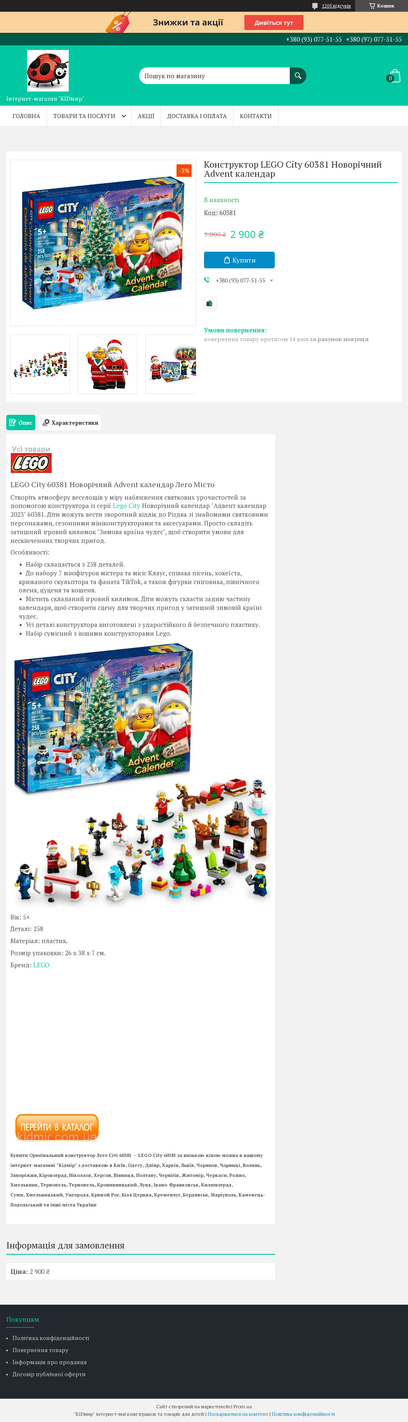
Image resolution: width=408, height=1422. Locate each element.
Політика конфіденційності (50, 1338)
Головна (26, 116)
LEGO (41, 965)
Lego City (126, 505)
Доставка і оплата (197, 116)
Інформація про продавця (49, 1362)
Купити (244, 260)
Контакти (256, 116)
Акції (146, 116)
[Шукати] (298, 71)
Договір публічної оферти (49, 1374)
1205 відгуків (336, 5)
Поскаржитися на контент (238, 1414)
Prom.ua (243, 1406)
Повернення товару (40, 1350)
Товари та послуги (84, 116)
